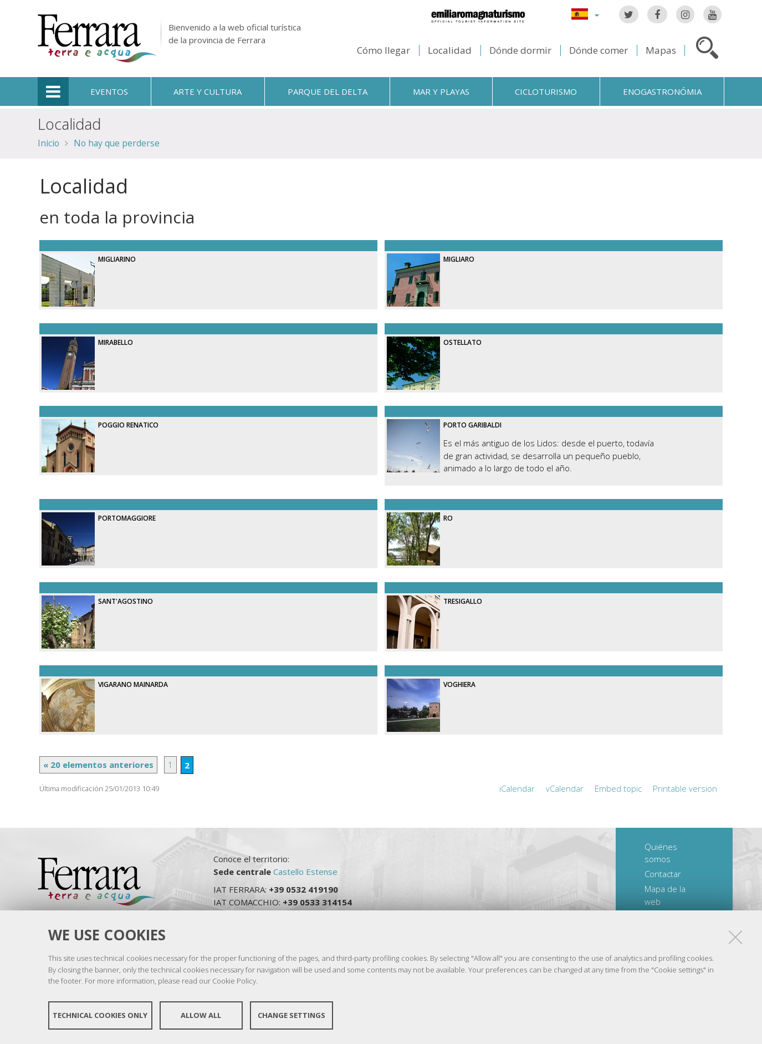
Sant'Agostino (125, 601)
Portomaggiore (127, 518)
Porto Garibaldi (472, 425)
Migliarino (117, 259)
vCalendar (565, 788)
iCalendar (517, 788)
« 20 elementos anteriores (98, 764)
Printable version (685, 788)
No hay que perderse (117, 143)
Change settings (291, 1015)
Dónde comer (598, 50)
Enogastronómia (662, 91)
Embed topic (618, 788)
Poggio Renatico (128, 425)
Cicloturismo (546, 91)
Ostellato (462, 342)
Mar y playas (441, 91)
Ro (448, 518)
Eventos (109, 91)
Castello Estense (305, 871)
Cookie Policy (234, 981)
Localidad (450, 50)
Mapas (661, 50)
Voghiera (459, 684)
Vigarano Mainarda (133, 684)
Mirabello (115, 342)
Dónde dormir (520, 50)
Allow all (201, 1015)
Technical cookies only (100, 1015)
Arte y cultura (207, 91)
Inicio (48, 143)
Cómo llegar (383, 50)
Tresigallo (462, 601)
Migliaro (458, 259)
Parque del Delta (327, 91)
